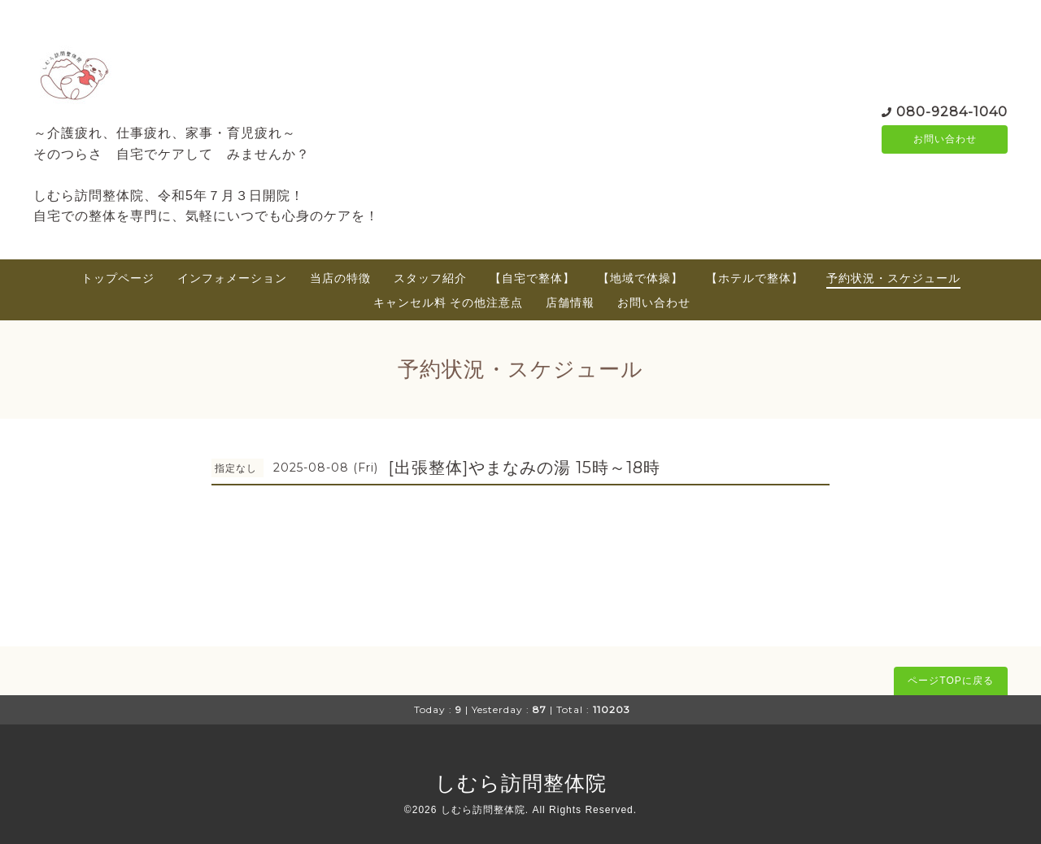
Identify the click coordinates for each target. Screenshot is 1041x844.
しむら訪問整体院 (521, 783)
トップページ (118, 278)
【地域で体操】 (640, 278)
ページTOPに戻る (950, 680)
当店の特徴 (340, 278)
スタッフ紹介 (430, 278)
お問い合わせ (945, 139)
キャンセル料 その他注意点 (448, 302)
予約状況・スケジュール (893, 278)
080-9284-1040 (952, 110)
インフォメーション (232, 278)
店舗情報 (570, 302)
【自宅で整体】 (532, 278)
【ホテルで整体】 (755, 278)
